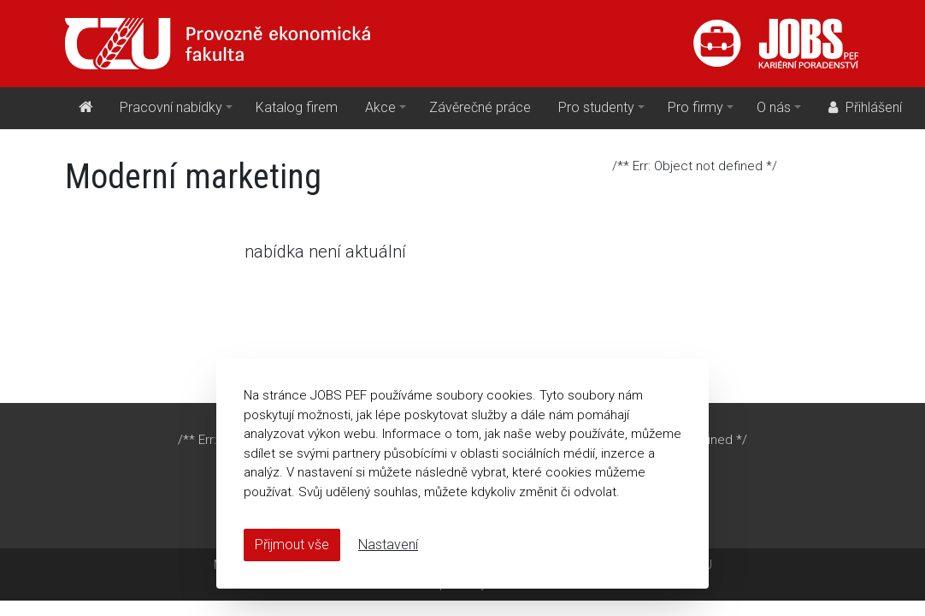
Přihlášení (863, 107)
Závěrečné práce (480, 107)
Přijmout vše (292, 544)
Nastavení (388, 544)
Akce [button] (380, 107)
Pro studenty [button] (596, 107)
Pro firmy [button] (695, 107)
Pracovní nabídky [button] (171, 107)
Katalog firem (297, 107)
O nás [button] (774, 107)
